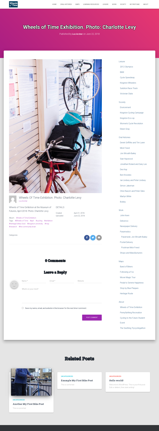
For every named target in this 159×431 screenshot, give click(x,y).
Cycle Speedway (127, 77)
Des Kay (123, 169)
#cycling (39, 221)
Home (54, 4)
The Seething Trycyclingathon (132, 328)
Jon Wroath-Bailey (128, 153)
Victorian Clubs (126, 93)
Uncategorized (19, 400)
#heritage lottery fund (17, 224)
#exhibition (48, 221)
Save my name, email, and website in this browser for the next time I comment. (56, 308)
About (145, 4)
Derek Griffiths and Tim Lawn (132, 142)
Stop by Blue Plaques (129, 288)
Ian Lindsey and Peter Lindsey (133, 180)
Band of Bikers (126, 266)
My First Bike (135, 4)
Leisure (105, 4)
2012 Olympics (126, 67)
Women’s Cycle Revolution (131, 123)
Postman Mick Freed (130, 247)
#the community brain (27, 227)
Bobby (123, 202)
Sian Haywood (126, 159)
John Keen (124, 215)
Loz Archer (23, 201)
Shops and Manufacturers (131, 253)
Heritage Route (126, 293)
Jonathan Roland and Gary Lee (133, 164)
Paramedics (125, 231)
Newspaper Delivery (128, 226)
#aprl (32, 221)
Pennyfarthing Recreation (131, 312)
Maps (77, 4)
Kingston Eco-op (127, 118)
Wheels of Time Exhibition (26, 218)
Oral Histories (66, 4)
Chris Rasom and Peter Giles (132, 191)
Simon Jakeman (127, 186)
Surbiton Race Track (129, 88)
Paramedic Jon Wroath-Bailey (134, 237)
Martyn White (125, 196)
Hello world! (116, 380)
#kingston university (35, 224)
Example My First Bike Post (77, 380)
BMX (122, 72)
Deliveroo (124, 221)
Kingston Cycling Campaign (132, 113)
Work (114, 4)
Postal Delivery (126, 242)
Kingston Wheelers (128, 83)
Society (123, 4)
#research (13, 227)
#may (47, 224)
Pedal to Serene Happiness (132, 283)
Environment (125, 107)
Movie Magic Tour (127, 277)
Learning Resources (91, 4)
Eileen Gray (125, 129)
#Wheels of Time (21, 221)
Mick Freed (125, 148)
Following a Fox (127, 272)
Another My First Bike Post (28, 403)
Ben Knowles (125, 175)
